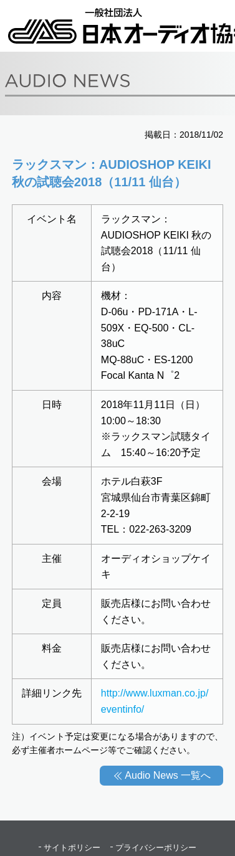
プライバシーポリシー (155, 847)
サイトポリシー (72, 847)
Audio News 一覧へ (168, 775)
